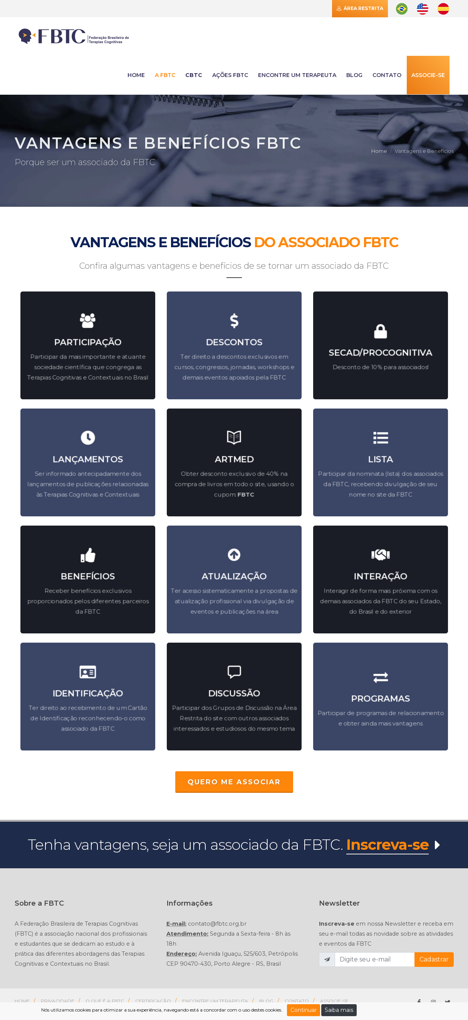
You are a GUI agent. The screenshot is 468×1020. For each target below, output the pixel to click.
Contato (297, 1001)
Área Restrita (360, 8)
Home (379, 151)
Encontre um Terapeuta (215, 1001)
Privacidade (57, 1001)
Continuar (303, 1010)
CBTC (193, 75)
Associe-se (428, 75)
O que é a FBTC (105, 1001)
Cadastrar (434, 959)
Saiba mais (339, 1010)
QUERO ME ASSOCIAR (234, 782)
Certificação (153, 1001)
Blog (354, 75)
